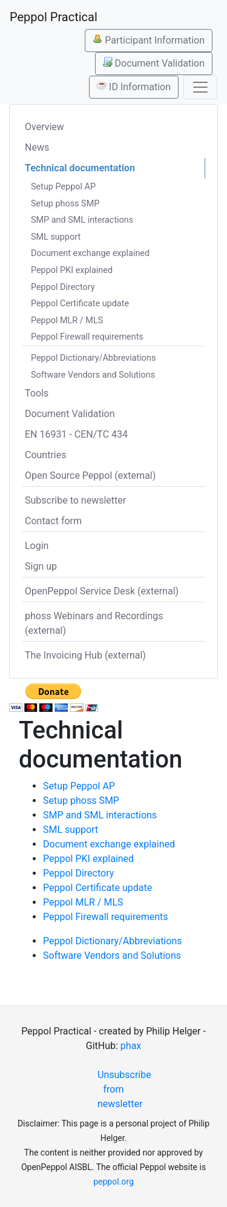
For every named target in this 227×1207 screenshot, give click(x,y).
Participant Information (149, 40)
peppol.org (113, 1181)
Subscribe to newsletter (75, 500)
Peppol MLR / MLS (67, 320)
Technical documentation (80, 168)
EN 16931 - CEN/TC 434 (76, 434)
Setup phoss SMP (65, 204)
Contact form (53, 521)
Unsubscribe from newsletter (118, 1089)
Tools (36, 393)
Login (36, 545)
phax (130, 1045)
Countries (45, 455)
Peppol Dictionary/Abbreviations (93, 358)
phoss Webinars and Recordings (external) (94, 623)
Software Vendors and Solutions (93, 375)
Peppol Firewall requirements (87, 337)
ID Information (134, 87)
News (37, 147)
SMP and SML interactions (82, 220)
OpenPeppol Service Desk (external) (102, 591)
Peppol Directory (63, 287)
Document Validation (154, 63)
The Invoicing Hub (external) (85, 655)
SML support (56, 237)
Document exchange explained (90, 253)
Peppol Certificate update (80, 303)
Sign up (41, 566)
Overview (44, 127)
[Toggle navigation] (200, 87)
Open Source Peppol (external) (90, 475)
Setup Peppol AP (63, 187)
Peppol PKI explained (72, 270)
